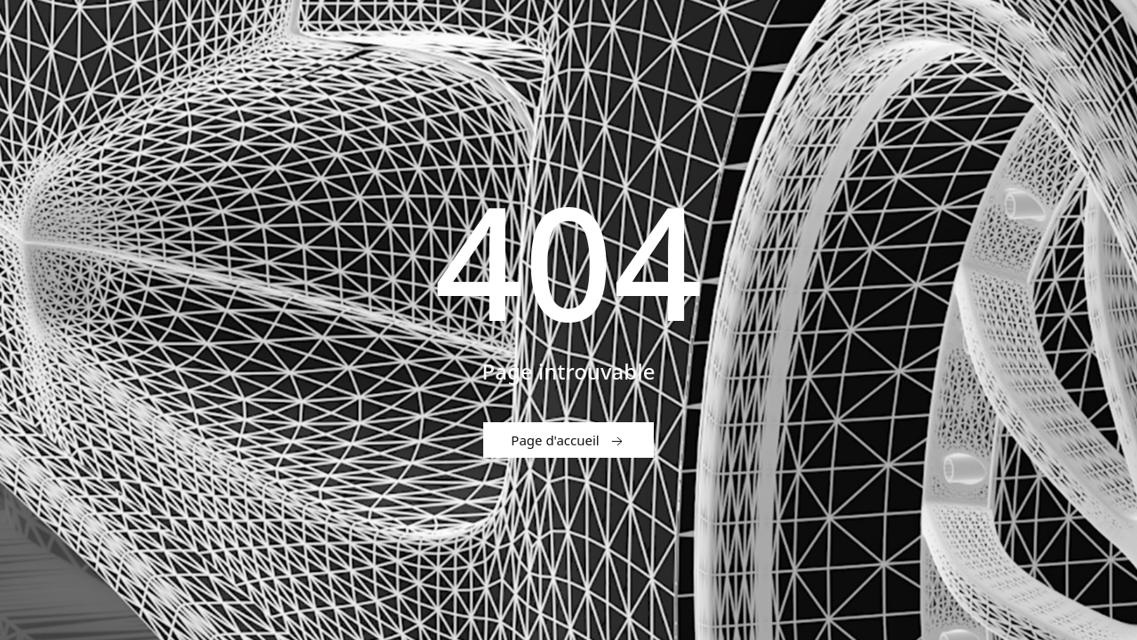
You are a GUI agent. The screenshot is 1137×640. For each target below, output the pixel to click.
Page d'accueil (568, 441)
